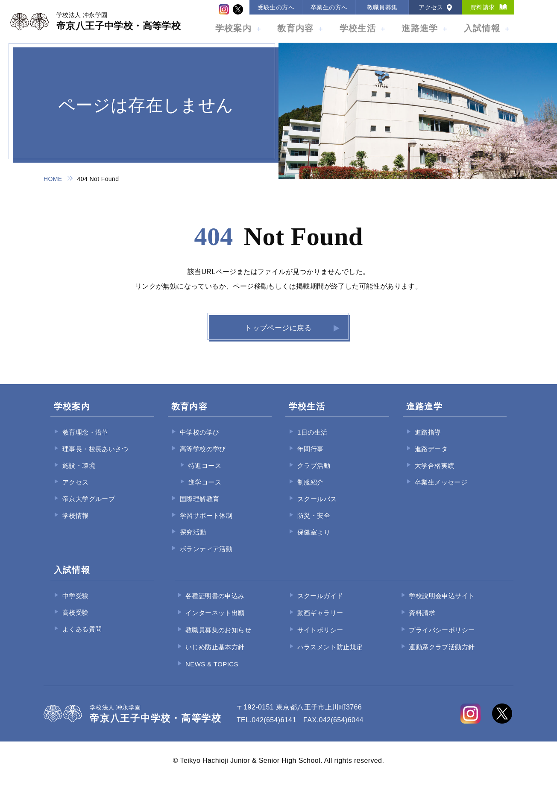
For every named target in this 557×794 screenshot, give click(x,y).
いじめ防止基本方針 (215, 654)
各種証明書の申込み (215, 603)
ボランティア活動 (206, 556)
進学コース (204, 489)
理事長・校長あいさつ (95, 456)
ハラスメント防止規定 (330, 654)
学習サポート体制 (206, 523)
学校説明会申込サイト (442, 603)
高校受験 (75, 620)
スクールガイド (320, 603)
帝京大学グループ (88, 506)
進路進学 (420, 28)
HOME (53, 178)
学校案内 (233, 28)
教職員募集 (382, 7)
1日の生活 (312, 440)
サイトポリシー (320, 637)
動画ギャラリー (320, 620)
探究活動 (193, 539)
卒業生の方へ (329, 7)
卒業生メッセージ (441, 489)
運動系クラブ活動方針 (442, 654)
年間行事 (310, 456)
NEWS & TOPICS (211, 671)
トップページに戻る (277, 332)
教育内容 (295, 28)
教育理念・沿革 (85, 440)
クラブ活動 (313, 473)
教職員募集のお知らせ (218, 637)
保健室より (313, 539)
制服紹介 (310, 489)
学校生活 (358, 28)
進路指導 (428, 440)
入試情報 (482, 28)
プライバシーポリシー (442, 637)
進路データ (431, 456)
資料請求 (482, 7)
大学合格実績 (434, 473)
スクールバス (317, 506)
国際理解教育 (199, 506)
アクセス (431, 7)
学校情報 (75, 523)
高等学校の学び (203, 456)
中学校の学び (199, 440)
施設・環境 (78, 473)
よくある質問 (82, 636)
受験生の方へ (276, 7)
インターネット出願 (215, 620)
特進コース (204, 473)
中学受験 (75, 603)
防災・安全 (313, 523)
